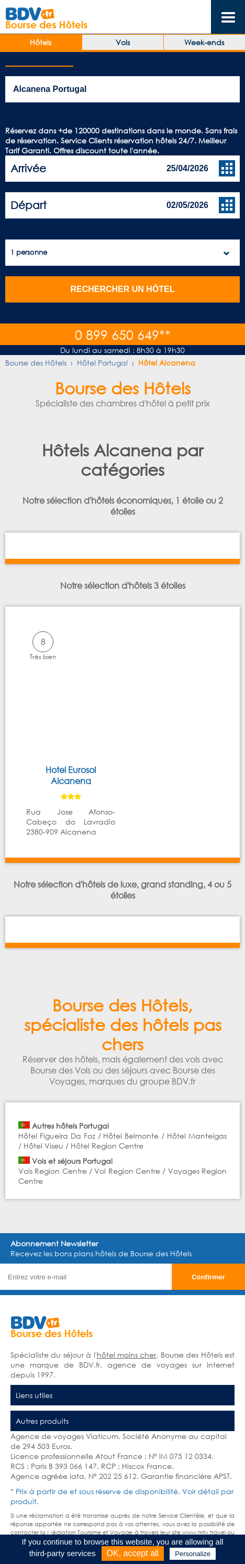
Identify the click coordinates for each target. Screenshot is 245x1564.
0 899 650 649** (123, 334)
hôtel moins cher (127, 1355)
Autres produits (42, 1421)
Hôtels (40, 42)
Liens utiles (34, 1395)
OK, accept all (133, 1553)
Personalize (192, 1554)
